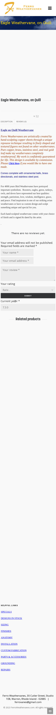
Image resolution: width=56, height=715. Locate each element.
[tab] (7, 121)
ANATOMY (7, 637)
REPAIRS (5, 670)
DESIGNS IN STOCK (11, 618)
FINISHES (6, 631)
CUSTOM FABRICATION (14, 650)
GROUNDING (8, 663)
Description (7, 121)
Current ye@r (10, 301)
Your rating (8, 283)
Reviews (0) (21, 121)
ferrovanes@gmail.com (28, 702)
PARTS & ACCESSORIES (13, 657)
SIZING (5, 624)
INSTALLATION (9, 644)
